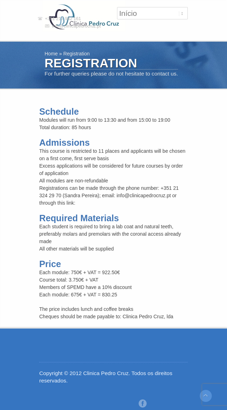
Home (51, 53)
